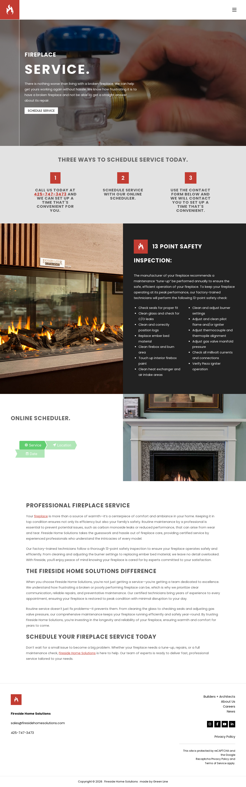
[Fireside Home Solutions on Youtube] (225, 724)
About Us (228, 701)
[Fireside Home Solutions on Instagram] (210, 724)
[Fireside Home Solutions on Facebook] (217, 724)
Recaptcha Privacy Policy (212, 759)
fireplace (41, 516)
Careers (229, 706)
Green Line (160, 781)
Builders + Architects (219, 696)
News (231, 711)
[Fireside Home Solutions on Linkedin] (232, 724)
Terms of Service (215, 763)
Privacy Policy (225, 736)
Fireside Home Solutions (77, 653)
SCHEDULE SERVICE (41, 110)
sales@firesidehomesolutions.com (38, 723)
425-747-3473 (50, 194)
